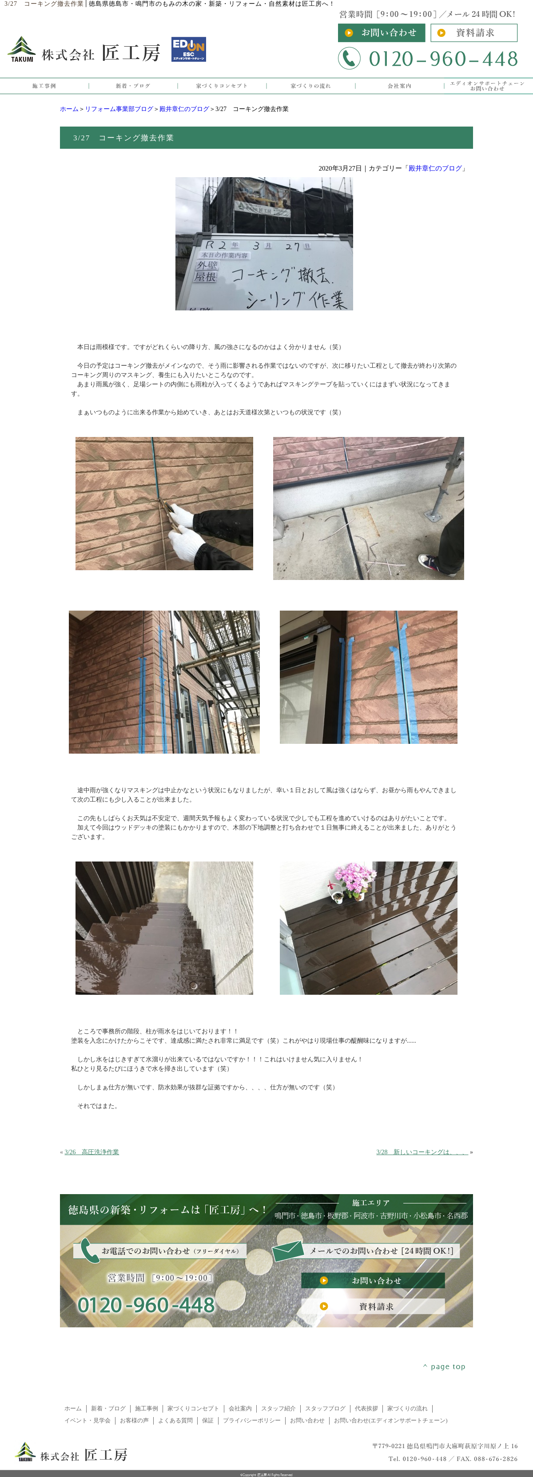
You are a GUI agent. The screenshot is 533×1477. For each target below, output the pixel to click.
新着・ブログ (108, 1409)
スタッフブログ (325, 1409)
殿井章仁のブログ (184, 109)
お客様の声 (134, 1420)
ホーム (69, 109)
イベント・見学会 (87, 1420)
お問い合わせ (307, 1420)
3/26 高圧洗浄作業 (92, 1152)
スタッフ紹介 (278, 1409)
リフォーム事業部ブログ (119, 109)
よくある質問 (175, 1420)
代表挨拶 (366, 1409)
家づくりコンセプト (193, 1409)
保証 (208, 1420)
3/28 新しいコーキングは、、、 (423, 1152)
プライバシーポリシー (252, 1420)
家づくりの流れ (407, 1409)
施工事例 (146, 1409)
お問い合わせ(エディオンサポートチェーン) (391, 1420)
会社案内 (240, 1409)
